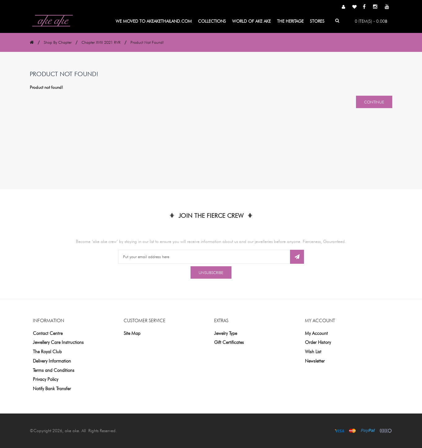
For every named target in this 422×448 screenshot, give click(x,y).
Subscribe (297, 257)
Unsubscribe (211, 272)
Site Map (132, 333)
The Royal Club (47, 351)
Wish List (313, 351)
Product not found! (147, 42)
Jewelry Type (225, 333)
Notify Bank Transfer (52, 388)
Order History (318, 342)
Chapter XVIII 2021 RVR (101, 42)
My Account (316, 333)
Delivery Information (52, 361)
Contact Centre (48, 333)
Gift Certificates (229, 342)
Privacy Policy (45, 379)
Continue (374, 101)
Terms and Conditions (53, 370)
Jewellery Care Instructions (58, 342)
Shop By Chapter (58, 42)
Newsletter (315, 361)
